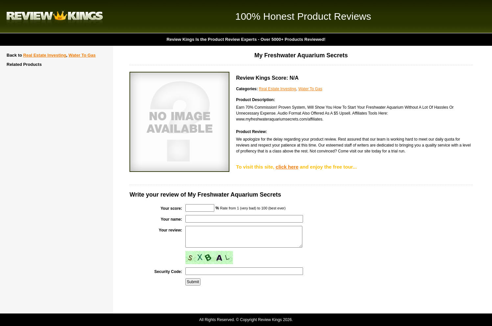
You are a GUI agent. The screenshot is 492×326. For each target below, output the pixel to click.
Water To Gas (82, 55)
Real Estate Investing (44, 55)
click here (287, 167)
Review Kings (54, 16)
